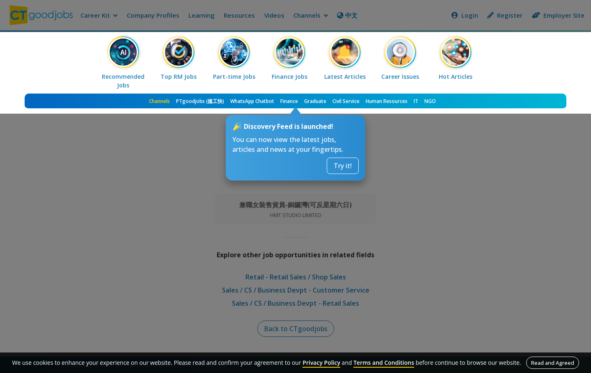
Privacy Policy (321, 362)
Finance (289, 101)
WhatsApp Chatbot (252, 101)
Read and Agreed (552, 362)
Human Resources (387, 101)
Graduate (315, 101)
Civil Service (346, 101)
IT (416, 101)
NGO (430, 101)
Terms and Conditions (383, 362)
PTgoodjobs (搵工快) (200, 101)
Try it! (343, 165)
